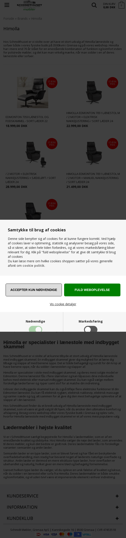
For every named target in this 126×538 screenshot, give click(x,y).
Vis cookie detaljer (63, 304)
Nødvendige (35, 321)
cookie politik (33, 265)
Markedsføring (91, 321)
